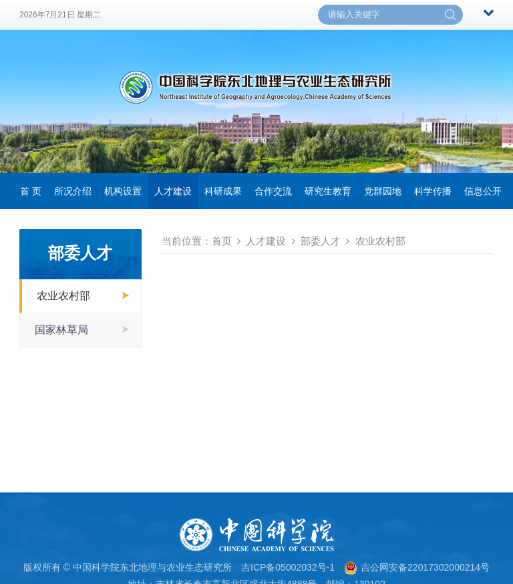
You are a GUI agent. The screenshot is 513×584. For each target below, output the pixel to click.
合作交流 (273, 191)
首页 (222, 241)
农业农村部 (63, 295)
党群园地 (382, 191)
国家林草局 (61, 329)
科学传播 (433, 191)
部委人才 (321, 241)
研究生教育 (328, 191)
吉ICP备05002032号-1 (288, 567)
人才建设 (173, 191)
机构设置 (123, 191)
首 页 (30, 191)
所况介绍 (73, 191)
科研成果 (223, 191)
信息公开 (483, 191)
